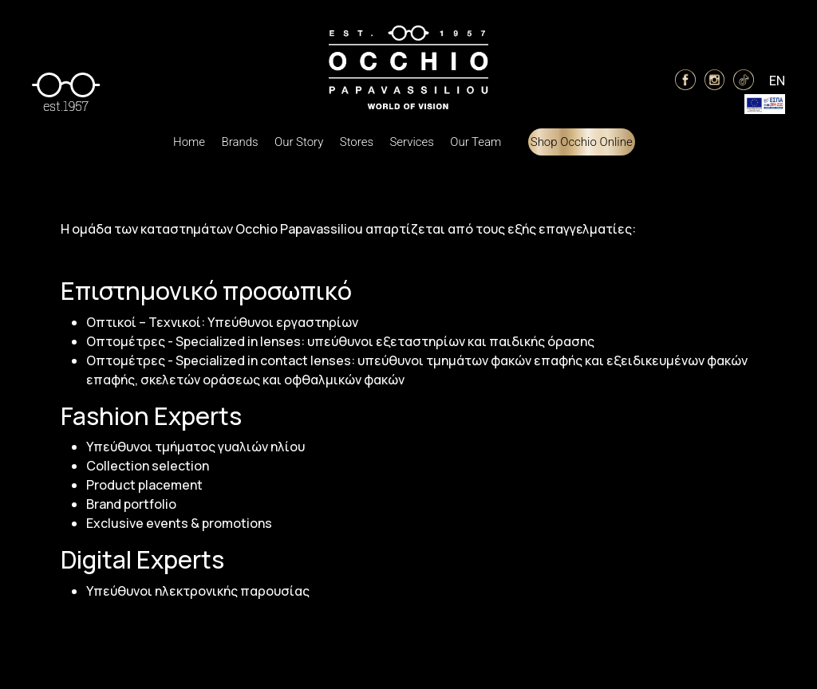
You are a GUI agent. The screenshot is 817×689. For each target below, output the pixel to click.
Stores (356, 142)
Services (411, 142)
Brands (239, 142)
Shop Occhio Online (582, 142)
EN (777, 80)
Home (189, 142)
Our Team (475, 142)
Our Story (298, 142)
